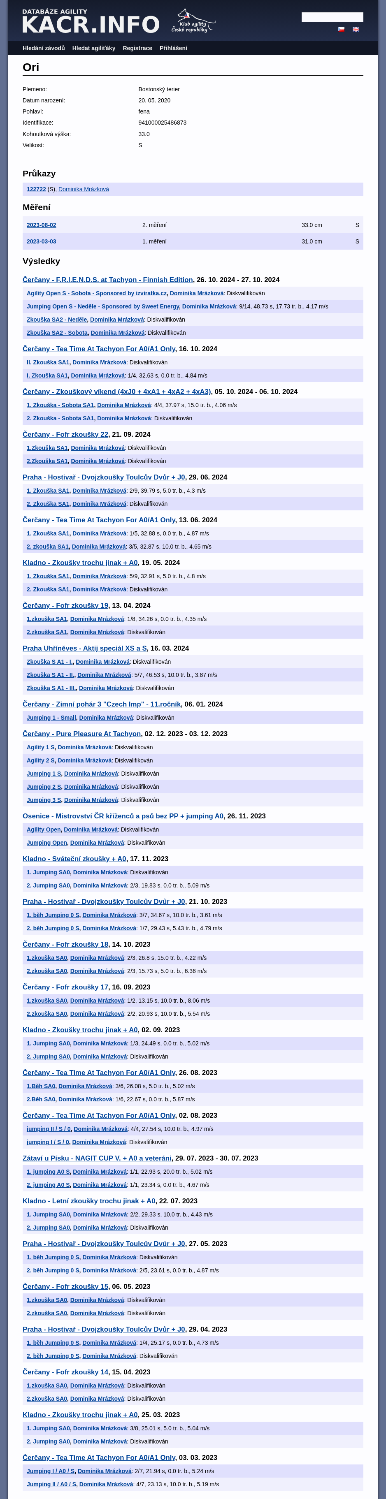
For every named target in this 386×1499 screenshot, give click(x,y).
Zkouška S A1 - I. (50, 661)
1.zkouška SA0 (47, 958)
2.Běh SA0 (41, 1099)
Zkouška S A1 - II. (50, 675)
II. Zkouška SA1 (48, 362)
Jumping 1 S (44, 773)
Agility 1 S (41, 747)
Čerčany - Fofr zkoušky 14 (65, 1372)
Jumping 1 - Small (51, 717)
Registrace (137, 48)
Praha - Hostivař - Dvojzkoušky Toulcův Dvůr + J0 (104, 477)
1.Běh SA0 (41, 1086)
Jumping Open (47, 842)
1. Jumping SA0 (48, 872)
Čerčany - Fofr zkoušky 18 (65, 944)
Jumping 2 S (44, 786)
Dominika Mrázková (83, 189)
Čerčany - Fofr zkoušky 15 (65, 1286)
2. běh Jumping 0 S (53, 928)
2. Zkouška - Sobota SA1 (60, 418)
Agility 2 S (41, 760)
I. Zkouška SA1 (47, 375)
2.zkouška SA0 (47, 971)
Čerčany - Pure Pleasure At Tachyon (82, 734)
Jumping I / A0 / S (50, 1471)
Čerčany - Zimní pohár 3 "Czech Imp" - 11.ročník (102, 704)
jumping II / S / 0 (49, 1129)
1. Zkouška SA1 (48, 490)
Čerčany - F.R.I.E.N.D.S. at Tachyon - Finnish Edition (108, 280)
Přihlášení (173, 48)
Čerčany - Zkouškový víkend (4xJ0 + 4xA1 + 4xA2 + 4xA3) (117, 392)
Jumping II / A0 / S (51, 1484)
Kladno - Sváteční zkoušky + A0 (74, 859)
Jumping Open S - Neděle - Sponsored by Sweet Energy (103, 306)
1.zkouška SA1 (47, 619)
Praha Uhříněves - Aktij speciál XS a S (85, 648)
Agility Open (43, 829)
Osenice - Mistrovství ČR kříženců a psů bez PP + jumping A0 (123, 816)
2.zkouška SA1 (47, 632)
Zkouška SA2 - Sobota (57, 332)
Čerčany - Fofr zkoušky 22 (65, 434)
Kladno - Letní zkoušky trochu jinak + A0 (89, 1201)
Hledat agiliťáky (94, 48)
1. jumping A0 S (48, 1171)
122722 (36, 189)
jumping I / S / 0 (48, 1142)
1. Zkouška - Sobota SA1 (60, 405)
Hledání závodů (44, 48)
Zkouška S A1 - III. (51, 688)
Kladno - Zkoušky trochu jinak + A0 (80, 563)
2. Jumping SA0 (48, 885)
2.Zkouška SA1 (47, 461)
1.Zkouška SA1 (47, 448)
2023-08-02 (41, 225)
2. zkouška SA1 (48, 546)
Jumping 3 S (44, 800)
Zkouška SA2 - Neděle (57, 319)
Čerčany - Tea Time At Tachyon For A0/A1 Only (99, 349)
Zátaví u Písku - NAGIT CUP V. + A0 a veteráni (97, 1158)
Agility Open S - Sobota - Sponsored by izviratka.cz (97, 293)
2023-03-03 (41, 241)
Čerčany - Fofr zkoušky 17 (65, 987)
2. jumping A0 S (48, 1185)
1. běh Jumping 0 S (53, 915)
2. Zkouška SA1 (48, 503)
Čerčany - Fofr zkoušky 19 (65, 605)
